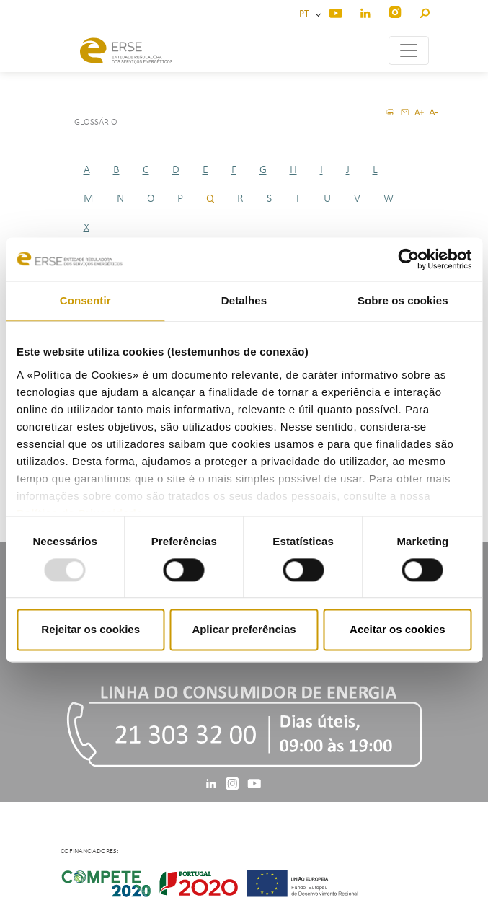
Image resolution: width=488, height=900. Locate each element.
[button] (424, 11)
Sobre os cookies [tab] (403, 300)
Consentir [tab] (85, 300)
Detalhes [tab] (244, 300)
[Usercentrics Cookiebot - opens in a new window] (408, 259)
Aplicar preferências (244, 630)
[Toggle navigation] (409, 50)
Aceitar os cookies (397, 630)
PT (306, 14)
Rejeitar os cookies (90, 630)
